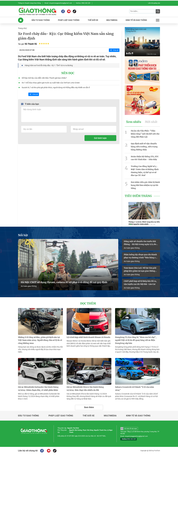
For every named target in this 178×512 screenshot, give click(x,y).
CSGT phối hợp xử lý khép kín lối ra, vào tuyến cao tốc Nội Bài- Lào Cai (140, 282)
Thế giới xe (88, 416)
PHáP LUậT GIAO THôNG (68, 20)
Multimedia (110, 416)
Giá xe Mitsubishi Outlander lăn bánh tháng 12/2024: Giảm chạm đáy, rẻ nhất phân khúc (38, 388)
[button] (131, 224)
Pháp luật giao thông (60, 416)
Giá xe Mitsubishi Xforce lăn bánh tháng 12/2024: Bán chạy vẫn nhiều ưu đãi (85, 388)
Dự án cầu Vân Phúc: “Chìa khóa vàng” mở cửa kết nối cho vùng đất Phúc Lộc (145, 134)
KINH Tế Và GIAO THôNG (136, 20)
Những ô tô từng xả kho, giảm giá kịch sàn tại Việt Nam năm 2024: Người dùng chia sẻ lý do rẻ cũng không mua (40, 340)
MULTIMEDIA (111, 20)
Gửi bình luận (100, 138)
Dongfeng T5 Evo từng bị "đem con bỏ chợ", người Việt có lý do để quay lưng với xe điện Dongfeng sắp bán (135, 340)
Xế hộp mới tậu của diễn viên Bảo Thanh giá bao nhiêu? (44, 78)
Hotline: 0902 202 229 (83, 3)
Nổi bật (23, 235)
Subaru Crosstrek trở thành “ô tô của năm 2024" (134, 388)
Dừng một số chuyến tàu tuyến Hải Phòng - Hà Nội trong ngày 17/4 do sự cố (140, 243)
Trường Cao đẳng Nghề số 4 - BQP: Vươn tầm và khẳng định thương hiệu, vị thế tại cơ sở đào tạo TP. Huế (145, 170)
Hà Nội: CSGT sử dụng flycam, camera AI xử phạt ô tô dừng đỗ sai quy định (64, 282)
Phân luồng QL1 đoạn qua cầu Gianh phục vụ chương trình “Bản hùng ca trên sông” (140, 256)
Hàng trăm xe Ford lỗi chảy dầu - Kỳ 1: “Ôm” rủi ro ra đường (49, 65)
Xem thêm (89, 407)
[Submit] (158, 11)
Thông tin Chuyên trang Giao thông (29, 3)
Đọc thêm (88, 303)
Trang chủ (22, 28)
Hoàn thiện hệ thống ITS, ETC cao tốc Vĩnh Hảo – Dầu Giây (145, 158)
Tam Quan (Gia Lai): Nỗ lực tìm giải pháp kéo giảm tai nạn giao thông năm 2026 (140, 270)
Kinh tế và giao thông (138, 416)
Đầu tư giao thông (28, 416)
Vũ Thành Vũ (31, 44)
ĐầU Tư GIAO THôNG (41, 20)
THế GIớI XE (93, 20)
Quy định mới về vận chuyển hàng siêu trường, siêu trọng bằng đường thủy (144, 146)
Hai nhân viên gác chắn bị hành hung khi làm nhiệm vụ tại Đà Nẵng (145, 185)
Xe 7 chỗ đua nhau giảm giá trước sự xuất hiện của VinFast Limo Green (51, 83)
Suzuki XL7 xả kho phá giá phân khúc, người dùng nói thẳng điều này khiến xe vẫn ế (56, 87)
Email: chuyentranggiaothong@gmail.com (58, 3)
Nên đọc (67, 73)
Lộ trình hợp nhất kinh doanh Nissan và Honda (88, 337)
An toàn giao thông (29, 286)
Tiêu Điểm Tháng (138, 196)
